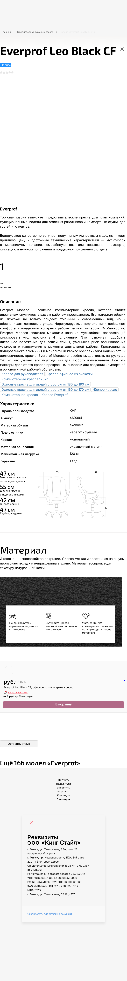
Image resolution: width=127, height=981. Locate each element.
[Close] (32, 825)
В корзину (63, 706)
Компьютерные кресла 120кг (24, 380)
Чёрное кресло (105, 391)
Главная (6, 32)
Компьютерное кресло (19, 396)
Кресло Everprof (55, 396)
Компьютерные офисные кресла (35, 32)
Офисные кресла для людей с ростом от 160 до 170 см (45, 391)
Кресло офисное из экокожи (70, 375)
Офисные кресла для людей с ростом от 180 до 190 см (45, 386)
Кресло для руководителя (22, 375)
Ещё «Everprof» (60, 764)
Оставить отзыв (19, 746)
